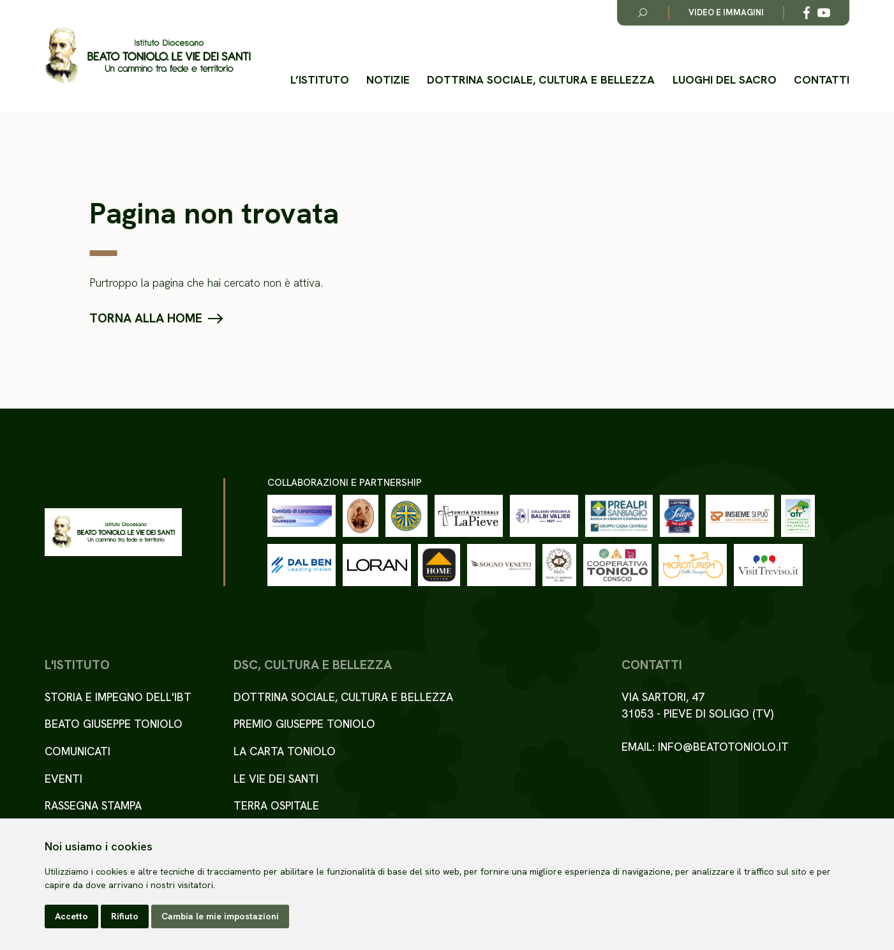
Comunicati (77, 751)
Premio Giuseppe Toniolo (304, 723)
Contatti (821, 79)
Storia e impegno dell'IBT (118, 697)
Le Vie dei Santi (276, 778)
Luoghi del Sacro (725, 79)
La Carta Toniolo (285, 751)
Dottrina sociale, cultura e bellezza (541, 79)
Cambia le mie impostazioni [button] (220, 916)
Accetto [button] (71, 916)
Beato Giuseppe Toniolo (114, 723)
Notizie (388, 79)
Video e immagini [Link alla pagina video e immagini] (726, 12)
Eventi (63, 778)
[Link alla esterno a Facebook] (806, 12)
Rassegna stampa (93, 805)
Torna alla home (145, 318)
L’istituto (319, 79)
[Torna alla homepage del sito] (148, 56)
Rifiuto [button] (124, 916)
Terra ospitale (276, 805)
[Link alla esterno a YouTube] (823, 12)
